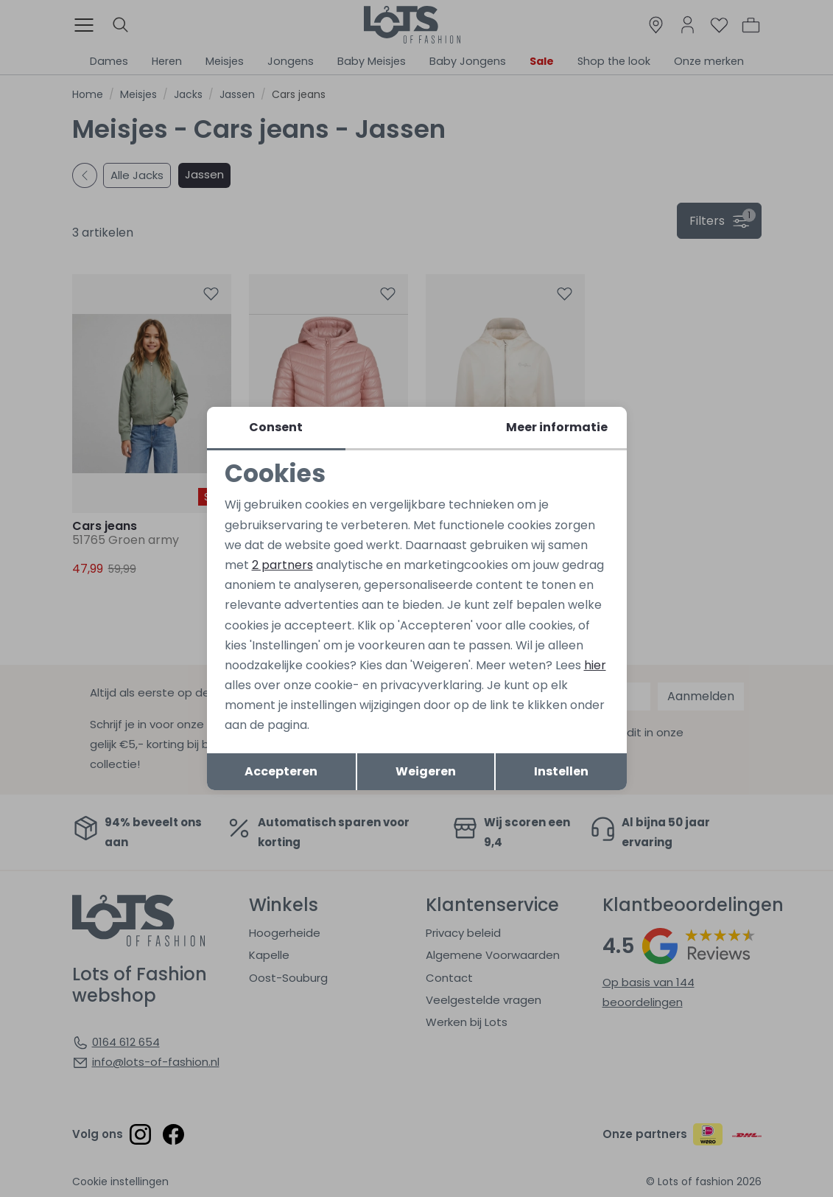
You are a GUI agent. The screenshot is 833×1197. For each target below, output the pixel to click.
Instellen (561, 771)
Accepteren (281, 771)
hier (595, 665)
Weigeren (426, 771)
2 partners (282, 564)
